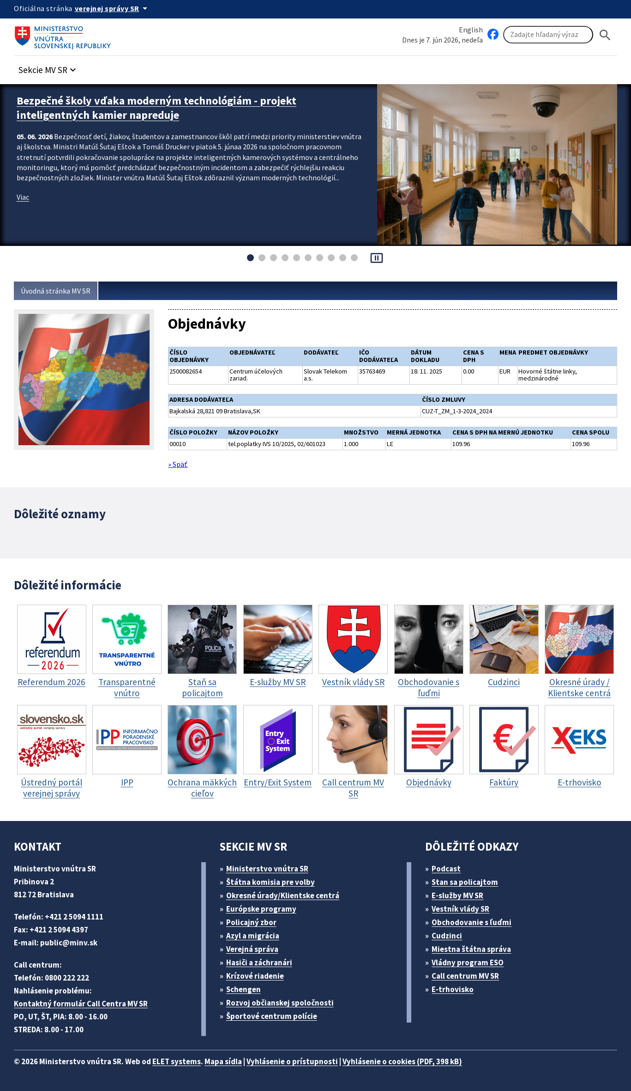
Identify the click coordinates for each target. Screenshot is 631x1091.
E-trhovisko (453, 989)
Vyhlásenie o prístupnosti (292, 1061)
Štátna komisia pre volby (270, 882)
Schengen (243, 989)
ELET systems (176, 1061)
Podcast (446, 869)
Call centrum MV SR (465, 976)
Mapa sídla (223, 1061)
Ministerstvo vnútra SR (267, 869)
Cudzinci (447, 936)
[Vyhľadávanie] (548, 34)
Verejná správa (252, 949)
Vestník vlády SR (460, 909)
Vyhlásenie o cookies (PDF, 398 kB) (402, 1061)
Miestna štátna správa (471, 949)
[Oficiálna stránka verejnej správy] (112, 8)
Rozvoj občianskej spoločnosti (280, 1003)
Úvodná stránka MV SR (55, 290)
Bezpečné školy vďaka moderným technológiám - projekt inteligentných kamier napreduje (156, 107)
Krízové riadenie (255, 976)
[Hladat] (605, 35)
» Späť (177, 464)
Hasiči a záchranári (259, 962)
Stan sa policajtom (465, 882)
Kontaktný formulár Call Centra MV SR (81, 1004)
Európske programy (261, 909)
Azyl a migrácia (252, 936)
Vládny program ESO (468, 962)
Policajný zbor (251, 922)
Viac (23, 197)
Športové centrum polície (271, 1016)
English (471, 29)
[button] (48, 67)
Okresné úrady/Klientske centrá (282, 895)
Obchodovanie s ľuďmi (471, 922)
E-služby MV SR (457, 895)
